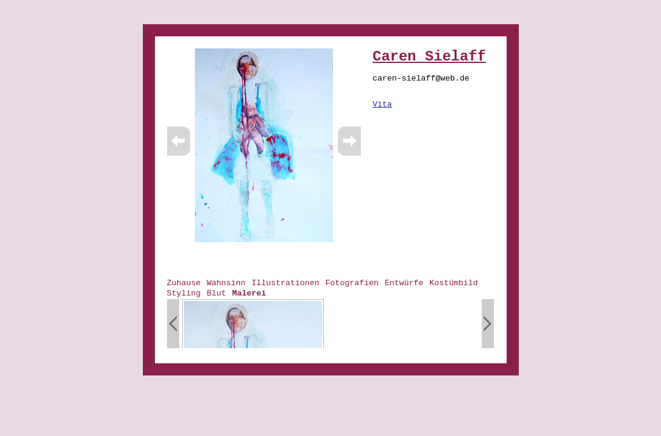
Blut (216, 293)
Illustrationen (286, 283)
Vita (382, 104)
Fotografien (351, 283)
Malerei (249, 293)
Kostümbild (453, 283)
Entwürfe (403, 283)
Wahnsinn (226, 283)
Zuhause (184, 283)
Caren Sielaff (429, 56)
